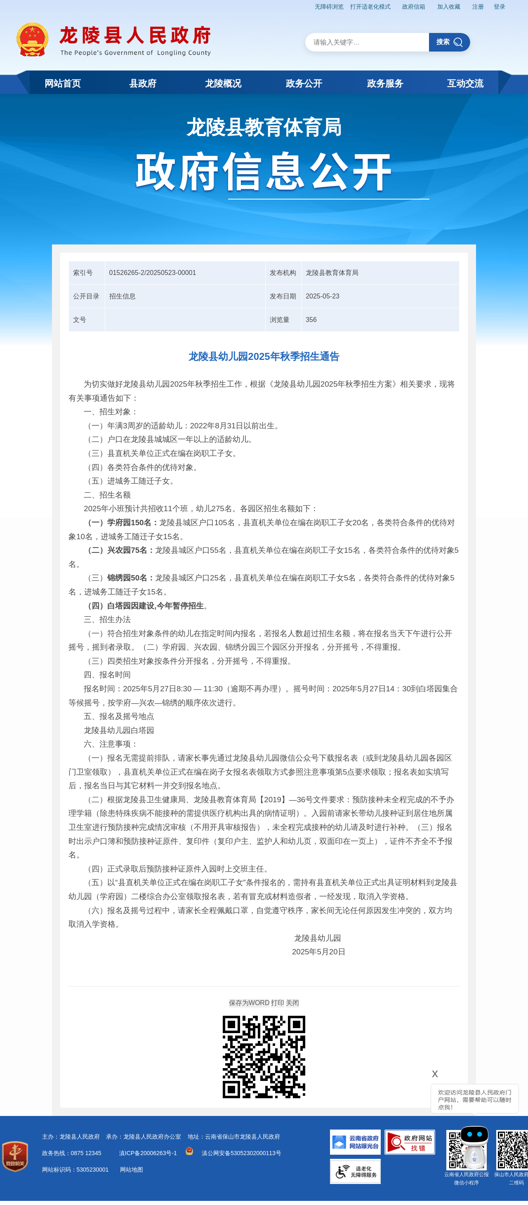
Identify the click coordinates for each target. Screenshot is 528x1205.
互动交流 (465, 83)
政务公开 (304, 83)
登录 (499, 6)
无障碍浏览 (329, 6)
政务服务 (385, 83)
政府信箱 (413, 6)
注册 (478, 6)
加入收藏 (448, 6)
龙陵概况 (223, 83)
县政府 (142, 83)
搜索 (449, 42)
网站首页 (63, 83)
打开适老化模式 (370, 6)
